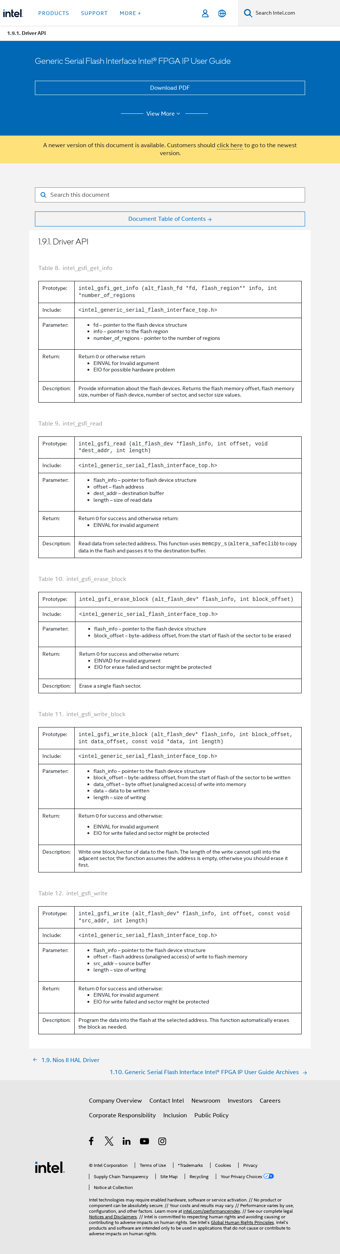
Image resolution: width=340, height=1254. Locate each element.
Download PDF (170, 88)
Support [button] (94, 13)
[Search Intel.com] (296, 13)
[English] (222, 13)
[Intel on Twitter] (109, 1142)
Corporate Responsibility (122, 1115)
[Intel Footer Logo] (50, 1167)
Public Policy (211, 1115)
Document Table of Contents (167, 219)
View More (164, 114)
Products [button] (53, 13)
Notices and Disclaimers (113, 1216)
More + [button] (130, 13)
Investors (240, 1101)
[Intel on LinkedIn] (127, 1142)
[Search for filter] (170, 194)
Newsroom (205, 1101)
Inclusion (175, 1115)
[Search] (248, 13)
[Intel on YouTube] (145, 1142)
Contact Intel (166, 1101)
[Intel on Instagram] (162, 1142)
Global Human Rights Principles (242, 1222)
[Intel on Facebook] (92, 1142)
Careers (270, 1101)
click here (230, 145)
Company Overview (115, 1101)
